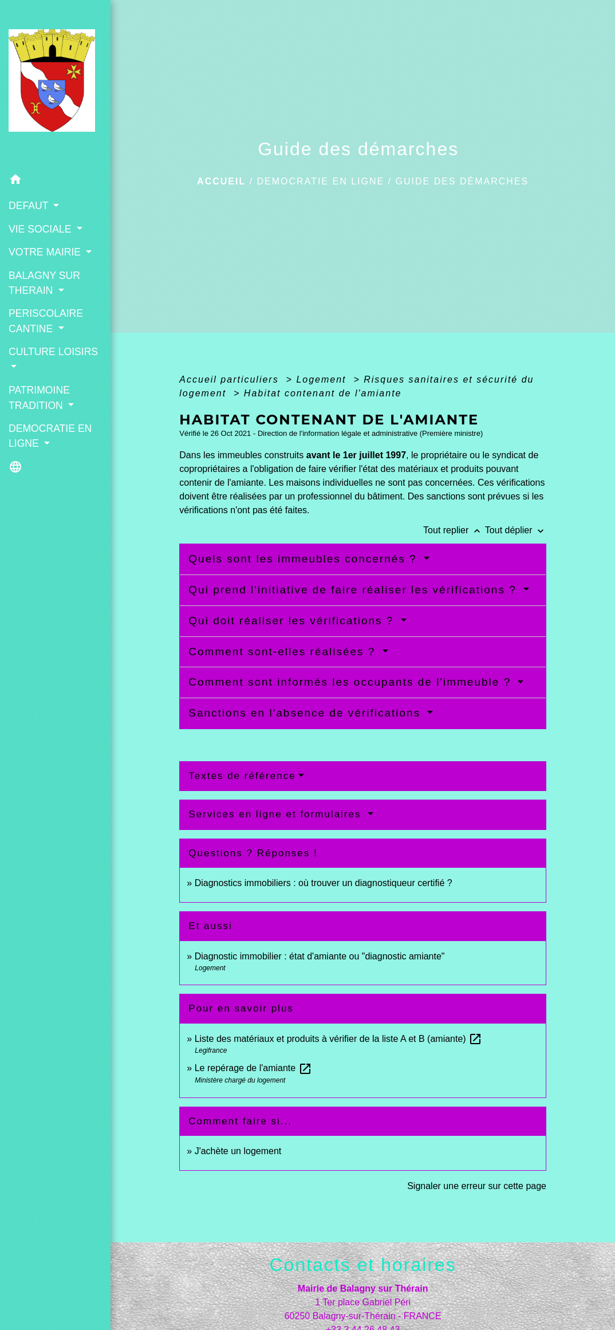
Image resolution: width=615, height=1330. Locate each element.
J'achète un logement (238, 1151)
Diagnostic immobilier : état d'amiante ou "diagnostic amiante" (320, 956)
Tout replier (454, 530)
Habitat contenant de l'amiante (323, 393)
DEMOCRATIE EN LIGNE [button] (50, 436)
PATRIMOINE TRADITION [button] (39, 397)
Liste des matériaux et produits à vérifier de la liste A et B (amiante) (338, 1039)
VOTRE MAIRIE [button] (46, 252)
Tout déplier (515, 530)
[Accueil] (55, 83)
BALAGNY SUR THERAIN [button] (44, 283)
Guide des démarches (462, 181)
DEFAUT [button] (30, 205)
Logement (323, 379)
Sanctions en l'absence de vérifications (306, 713)
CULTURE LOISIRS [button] (53, 351)
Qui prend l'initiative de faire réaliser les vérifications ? (354, 590)
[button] (55, 181)
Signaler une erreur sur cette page (476, 1186)
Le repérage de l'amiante (253, 1068)
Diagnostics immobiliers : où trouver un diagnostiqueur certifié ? (323, 883)
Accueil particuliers (230, 379)
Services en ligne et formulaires (276, 814)
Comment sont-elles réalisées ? (283, 652)
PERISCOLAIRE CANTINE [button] (46, 321)
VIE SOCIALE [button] (41, 229)
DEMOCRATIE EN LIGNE (321, 181)
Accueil (221, 181)
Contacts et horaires (362, 1264)
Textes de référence (241, 775)
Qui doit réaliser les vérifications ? (292, 621)
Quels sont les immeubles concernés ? (304, 559)
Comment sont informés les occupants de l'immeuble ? (351, 682)
